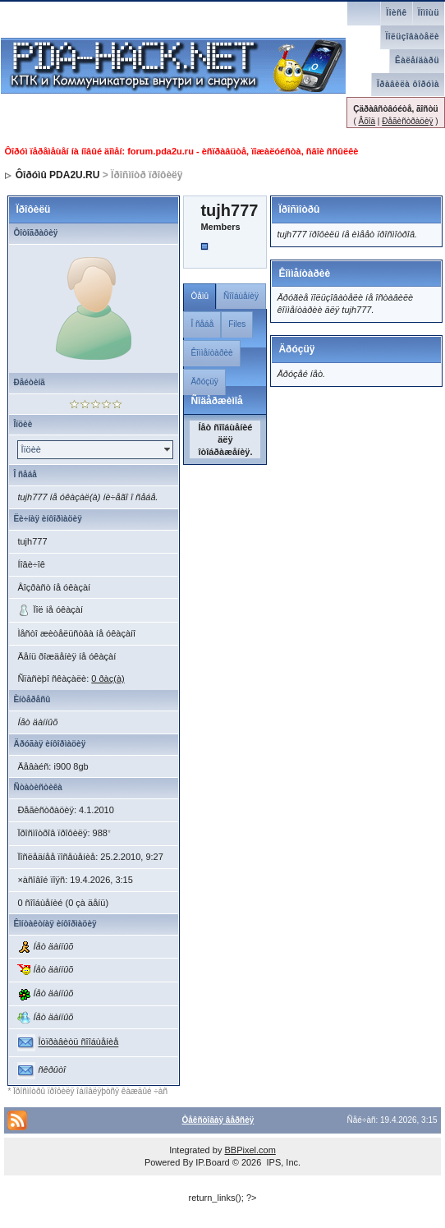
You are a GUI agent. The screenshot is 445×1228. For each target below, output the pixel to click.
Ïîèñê (396, 12)
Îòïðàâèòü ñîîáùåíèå (78, 1042)
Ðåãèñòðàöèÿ (407, 121)
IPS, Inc (282, 1162)
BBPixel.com (249, 1150)
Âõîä (366, 121)
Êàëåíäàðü (417, 60)
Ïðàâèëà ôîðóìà (408, 84)
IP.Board (212, 1162)
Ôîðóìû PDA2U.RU (58, 175)
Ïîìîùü (428, 12)
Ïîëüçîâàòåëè (412, 36)
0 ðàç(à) (107, 678)
